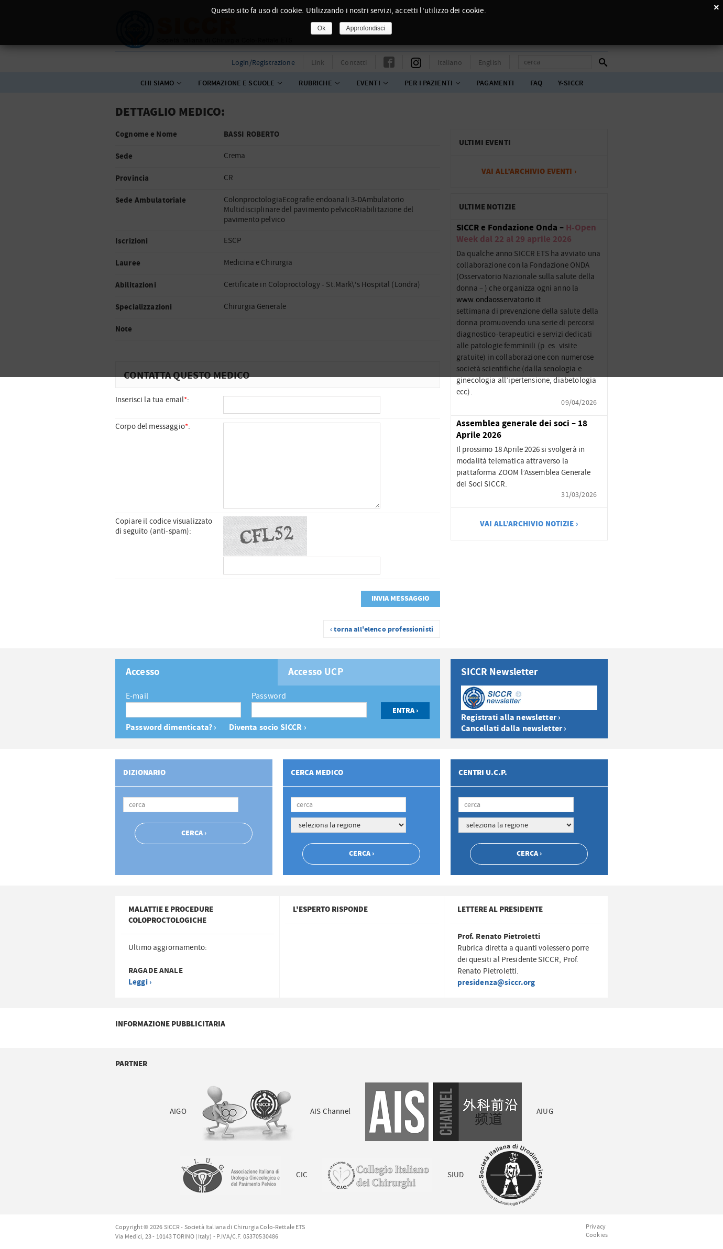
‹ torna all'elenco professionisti (381, 629)
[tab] (196, 672)
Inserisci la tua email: (152, 400)
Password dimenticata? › (171, 727)
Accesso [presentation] (143, 672)
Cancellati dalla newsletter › (513, 728)
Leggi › (139, 982)
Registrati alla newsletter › (511, 717)
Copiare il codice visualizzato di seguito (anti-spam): (164, 526)
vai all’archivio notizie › (529, 523)
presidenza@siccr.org (496, 982)
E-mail (137, 696)
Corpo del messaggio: (152, 427)
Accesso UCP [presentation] (316, 672)
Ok (321, 28)
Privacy (596, 1226)
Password (268, 696)
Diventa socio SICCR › (267, 727)
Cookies (597, 1235)
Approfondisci (366, 28)
